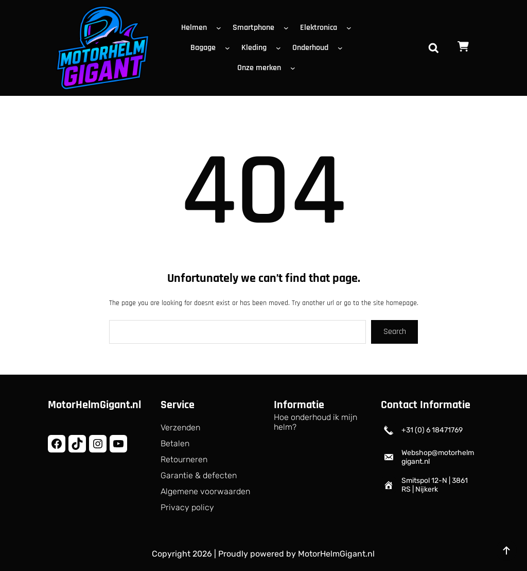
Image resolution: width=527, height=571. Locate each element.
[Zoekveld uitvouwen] (433, 48)
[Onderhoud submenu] (342, 48)
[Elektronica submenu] (351, 27)
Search (394, 331)
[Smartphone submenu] (288, 27)
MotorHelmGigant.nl (94, 405)
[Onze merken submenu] (295, 68)
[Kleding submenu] (280, 48)
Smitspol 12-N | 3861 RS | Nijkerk (434, 485)
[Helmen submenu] (220, 27)
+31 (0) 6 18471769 (432, 430)
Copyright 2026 (182, 554)
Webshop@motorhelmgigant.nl (437, 457)
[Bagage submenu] (229, 48)
